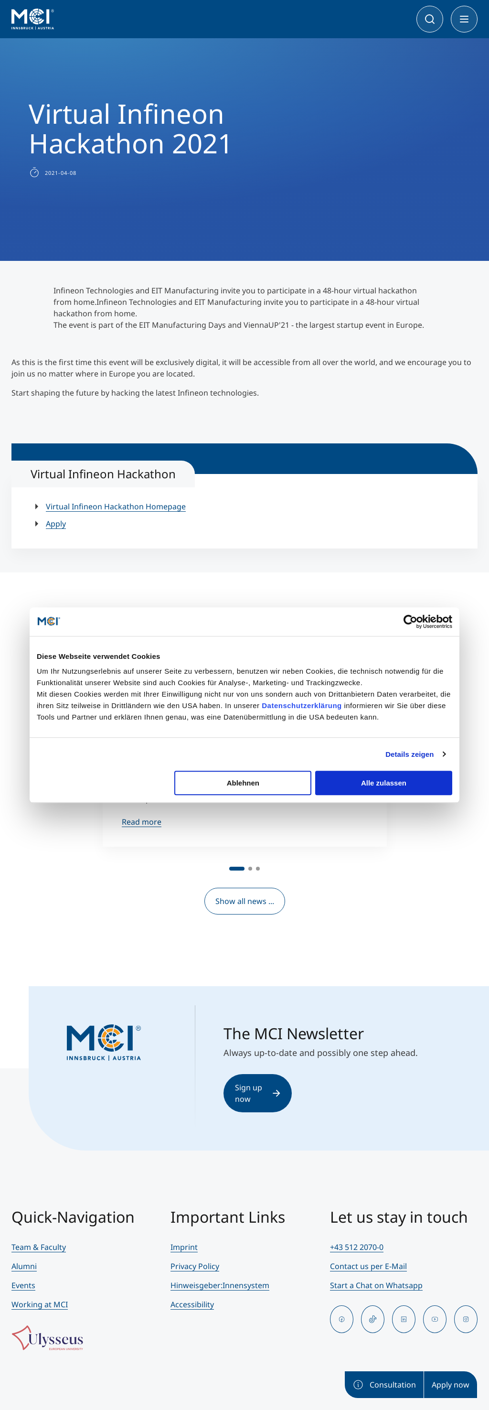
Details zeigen (409, 754)
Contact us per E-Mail (368, 1266)
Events (23, 1285)
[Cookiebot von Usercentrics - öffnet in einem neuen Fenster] (410, 621)
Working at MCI (39, 1304)
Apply (56, 523)
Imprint (184, 1247)
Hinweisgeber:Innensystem (219, 1285)
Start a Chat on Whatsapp (376, 1285)
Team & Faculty (38, 1247)
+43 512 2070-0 (356, 1247)
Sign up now (257, 1093)
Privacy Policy (194, 1266)
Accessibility (192, 1304)
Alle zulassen (383, 783)
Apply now (450, 1384)
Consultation (384, 1384)
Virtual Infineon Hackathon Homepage (116, 506)
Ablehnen (243, 783)
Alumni (24, 1266)
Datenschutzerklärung (302, 705)
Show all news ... (244, 901)
